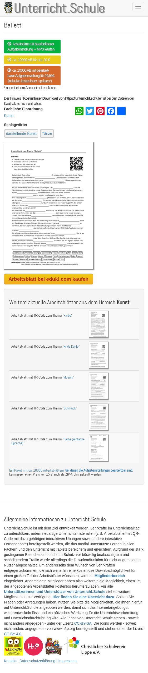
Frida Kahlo (70, 346)
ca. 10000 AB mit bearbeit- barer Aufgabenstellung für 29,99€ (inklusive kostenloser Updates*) (30, 75)
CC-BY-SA (83, 623)
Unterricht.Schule (59, 8)
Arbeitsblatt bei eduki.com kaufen (48, 279)
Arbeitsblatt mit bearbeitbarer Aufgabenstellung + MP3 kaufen (31, 46)
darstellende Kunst (21, 133)
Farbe (67, 315)
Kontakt (10, 661)
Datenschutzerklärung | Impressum (48, 661)
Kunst (8, 115)
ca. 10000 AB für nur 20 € (28, 60)
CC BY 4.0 (12, 634)
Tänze (47, 133)
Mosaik (68, 377)
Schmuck (69, 408)
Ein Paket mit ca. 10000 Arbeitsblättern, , (71, 470)
